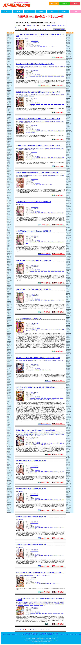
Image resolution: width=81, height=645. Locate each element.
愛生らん (9, 40)
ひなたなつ (68, 371)
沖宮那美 (68, 117)
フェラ (58, 76)
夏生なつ (9, 329)
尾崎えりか (68, 123)
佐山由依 (9, 232)
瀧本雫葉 (9, 289)
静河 (67, 245)
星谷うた (9, 389)
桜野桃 (8, 205)
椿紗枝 (8, 310)
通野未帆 (68, 307)
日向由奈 (68, 373)
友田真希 (68, 313)
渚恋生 (8, 326)
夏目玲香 (9, 333)
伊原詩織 (22, 435)
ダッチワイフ (9, 634)
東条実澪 (9, 312)
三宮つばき (68, 240)
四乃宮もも (9, 243)
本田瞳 (67, 403)
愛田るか (9, 35)
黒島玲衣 (68, 197)
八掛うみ (68, 480)
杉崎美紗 (9, 270)
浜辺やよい (9, 365)
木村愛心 (68, 176)
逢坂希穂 (9, 133)
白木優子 (68, 259)
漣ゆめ (27, 67)
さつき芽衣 (68, 237)
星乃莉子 (68, 398)
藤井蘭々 (68, 384)
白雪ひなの (9, 264)
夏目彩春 (68, 326)
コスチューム (61, 634)
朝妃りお (9, 58)
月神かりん (9, 304)
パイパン (55, 104)
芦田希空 (9, 61)
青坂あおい (9, 43)
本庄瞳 (49, 360)
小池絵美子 (30, 360)
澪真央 (8, 424)
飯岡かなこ (41, 433)
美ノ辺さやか (10, 446)
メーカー (29, 11)
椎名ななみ (9, 235)
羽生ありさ (57, 434)
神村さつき (9, 154)
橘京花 (67, 286)
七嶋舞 (67, 331)
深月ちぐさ (50, 602)
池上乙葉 (9, 101)
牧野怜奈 (9, 405)
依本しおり (68, 502)
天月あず (68, 69)
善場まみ (9, 285)
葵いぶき (68, 40)
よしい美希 (44, 360)
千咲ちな (9, 299)
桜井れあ (9, 202)
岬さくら (68, 421)
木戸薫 (8, 166)
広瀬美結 (68, 379)
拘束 (38, 399)
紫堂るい (9, 238)
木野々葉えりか (10, 182)
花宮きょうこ (69, 360)
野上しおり (9, 350)
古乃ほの (68, 393)
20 (45, 29)
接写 (51, 184)
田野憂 (67, 291)
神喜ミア (9, 176)
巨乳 (41, 46)
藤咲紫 (41, 602)
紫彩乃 (26, 66)
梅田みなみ (9, 130)
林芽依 (8, 368)
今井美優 (9, 122)
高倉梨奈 (58, 94)
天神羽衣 (9, 70)
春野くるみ (9, 371)
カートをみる (75, 3)
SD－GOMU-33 (34, 607)
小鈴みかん (68, 206)
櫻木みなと (9, 203)
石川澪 (67, 85)
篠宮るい (9, 245)
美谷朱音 (68, 429)
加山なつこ (27, 94)
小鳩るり (9, 184)
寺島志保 (26, 176)
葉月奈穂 (25, 175)
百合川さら (27, 435)
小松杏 (67, 213)
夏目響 (67, 328)
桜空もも (68, 227)
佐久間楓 (41, 603)
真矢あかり (21, 94)
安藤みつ (9, 94)
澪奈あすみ (9, 422)
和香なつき (9, 507)
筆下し (29, 614)
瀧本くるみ (9, 288)
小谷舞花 (9, 179)
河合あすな (68, 157)
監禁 (35, 399)
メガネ (35, 330)
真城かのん (9, 406)
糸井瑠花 (68, 101)
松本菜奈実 (68, 411)
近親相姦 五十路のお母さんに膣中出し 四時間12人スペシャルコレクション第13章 (38, 92)
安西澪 (8, 91)
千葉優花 (9, 301)
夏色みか (9, 328)
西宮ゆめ (68, 341)
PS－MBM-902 (34, 70)
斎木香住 (9, 190)
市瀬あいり (9, 110)
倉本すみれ (68, 187)
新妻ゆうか (9, 344)
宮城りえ (68, 448)
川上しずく (9, 155)
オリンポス (32, 579)
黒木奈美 (68, 194)
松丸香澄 (68, 408)
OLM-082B (33, 577)
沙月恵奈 (68, 234)
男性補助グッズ (50, 634)
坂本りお (9, 198)
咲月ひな (9, 221)
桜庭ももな (9, 206)
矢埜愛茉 (9, 480)
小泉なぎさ (9, 174)
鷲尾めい (68, 510)
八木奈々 (68, 475)
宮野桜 (8, 452)
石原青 (67, 88)
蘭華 (67, 504)
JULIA (67, 251)
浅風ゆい (9, 50)
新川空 (8, 88)
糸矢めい (9, 115)
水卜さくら (68, 416)
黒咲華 (67, 195)
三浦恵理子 (31, 434)
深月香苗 (9, 440)
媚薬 (41, 399)
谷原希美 (41, 434)
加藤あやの (68, 149)
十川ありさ (9, 313)
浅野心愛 (9, 54)
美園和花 (68, 427)
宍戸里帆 (68, 243)
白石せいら (9, 253)
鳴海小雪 (9, 341)
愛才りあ (68, 38)
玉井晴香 (9, 294)
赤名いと (68, 48)
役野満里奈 (68, 476)
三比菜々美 (9, 448)
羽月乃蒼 (68, 366)
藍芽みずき (68, 34)
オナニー (51, 329)
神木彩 (67, 154)
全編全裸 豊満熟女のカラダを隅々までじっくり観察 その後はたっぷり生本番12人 (38, 172)
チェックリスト (64, 3)
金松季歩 (68, 150)
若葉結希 (9, 510)
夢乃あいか (68, 492)
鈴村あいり (68, 270)
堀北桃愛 (9, 397)
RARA (8, 505)
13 (28, 29)
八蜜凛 (67, 355)
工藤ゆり (68, 182)
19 (43, 29)
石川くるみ (9, 104)
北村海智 (68, 171)
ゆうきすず (9, 492)
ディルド (24, 634)
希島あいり (68, 166)
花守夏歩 (68, 361)
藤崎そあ (9, 385)
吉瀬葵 (8, 165)
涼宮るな (9, 278)
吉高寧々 (68, 497)
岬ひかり (9, 429)
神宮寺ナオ (68, 264)
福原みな (68, 382)
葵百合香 (68, 43)
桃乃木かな (68, 468)
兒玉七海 (68, 208)
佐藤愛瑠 (9, 224)
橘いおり (9, 291)
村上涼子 (40, 66)
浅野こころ (68, 56)
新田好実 (9, 349)
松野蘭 (8, 414)
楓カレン (68, 138)
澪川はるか (9, 421)
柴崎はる (68, 249)
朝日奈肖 (9, 56)
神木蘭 (8, 152)
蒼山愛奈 (9, 48)
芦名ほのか (68, 59)
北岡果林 (68, 168)
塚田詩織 (54, 360)
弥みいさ (9, 77)
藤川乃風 (9, 384)
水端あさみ (68, 425)
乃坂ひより (68, 349)
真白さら (9, 409)
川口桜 (8, 158)
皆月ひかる (68, 437)
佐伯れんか (9, 194)
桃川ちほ (9, 465)
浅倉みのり (9, 51)
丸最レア (68, 413)
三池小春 (68, 414)
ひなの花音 (9, 376)
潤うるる (9, 249)
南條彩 (67, 336)
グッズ (75, 11)
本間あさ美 (9, 401)
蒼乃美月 (9, 45)
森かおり (9, 472)
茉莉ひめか (9, 416)
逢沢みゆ (68, 37)
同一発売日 (37, 45)
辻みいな (9, 309)
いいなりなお (10, 96)
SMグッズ (35, 634)
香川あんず (9, 146)
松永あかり (9, 413)
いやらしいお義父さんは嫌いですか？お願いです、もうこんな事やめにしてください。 (39, 572)
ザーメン (34, 472)
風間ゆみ (50, 175)
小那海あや (68, 130)
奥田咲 (67, 118)
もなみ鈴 (68, 462)
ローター (20, 634)
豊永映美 (38, 94)
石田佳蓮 (68, 86)
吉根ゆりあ (68, 500)
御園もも (9, 438)
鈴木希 (8, 275)
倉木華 (67, 186)
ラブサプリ (56, 634)
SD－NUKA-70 (34, 465)
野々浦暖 (68, 350)
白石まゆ (9, 256)
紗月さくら (9, 218)
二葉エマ (68, 390)
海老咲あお (68, 110)
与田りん (9, 504)
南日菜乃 (68, 441)
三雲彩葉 (9, 427)
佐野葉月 (9, 227)
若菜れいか (9, 508)
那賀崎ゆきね (69, 315)
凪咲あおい (9, 325)
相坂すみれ (9, 34)
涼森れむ (68, 272)
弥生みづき (68, 484)
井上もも (9, 120)
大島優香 (68, 112)
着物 (49, 212)
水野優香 (26, 434)
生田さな (9, 98)
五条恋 (67, 205)
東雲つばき (9, 240)
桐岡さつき (32, 575)
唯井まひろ (68, 283)
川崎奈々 (9, 160)
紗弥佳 (8, 230)
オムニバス (32, 76)
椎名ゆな (68, 241)
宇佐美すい (9, 128)
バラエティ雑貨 (78, 634)
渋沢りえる (9, 246)
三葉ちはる (68, 432)
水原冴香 (9, 433)
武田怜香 (68, 281)
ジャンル (41, 11)
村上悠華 (68, 457)
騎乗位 (59, 104)
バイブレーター (15, 634)
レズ (35, 46)
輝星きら (9, 168)
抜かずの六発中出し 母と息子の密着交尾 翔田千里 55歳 (31, 460)
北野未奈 (68, 170)
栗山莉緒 (68, 189)
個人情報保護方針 (43, 633)
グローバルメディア (34, 42)
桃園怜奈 (68, 464)
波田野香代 (57, 603)
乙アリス (68, 128)
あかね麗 (68, 50)
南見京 (8, 443)
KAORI (59, 175)
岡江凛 (40, 360)
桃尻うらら (9, 468)
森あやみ (68, 470)
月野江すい (68, 294)
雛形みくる (9, 374)
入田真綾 (68, 106)
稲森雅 (8, 118)
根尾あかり (68, 347)
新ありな (68, 78)
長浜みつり (68, 320)
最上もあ (9, 462)
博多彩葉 (9, 353)
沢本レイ (57, 66)
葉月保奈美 (9, 358)
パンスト (72, 634)
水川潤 (67, 422)
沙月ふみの (68, 235)
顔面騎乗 (55, 471)
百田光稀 (68, 465)
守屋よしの (9, 475)
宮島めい (68, 451)
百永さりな (68, 467)
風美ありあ (9, 147)
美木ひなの (68, 417)
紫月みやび (9, 237)
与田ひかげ (9, 502)
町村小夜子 (26, 575)
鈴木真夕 (68, 267)
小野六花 (68, 134)
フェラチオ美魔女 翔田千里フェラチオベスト (28, 318)
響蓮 (8, 377)
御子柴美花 (26, 605)
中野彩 (61, 66)
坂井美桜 (9, 195)
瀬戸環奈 (68, 277)
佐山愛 (67, 238)
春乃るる (68, 368)
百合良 (8, 500)
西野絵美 (68, 339)
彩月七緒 (9, 219)
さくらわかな (69, 229)
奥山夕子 (26, 96)
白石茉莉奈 (68, 256)
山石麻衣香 (9, 481)
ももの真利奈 (10, 470)
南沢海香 (68, 438)
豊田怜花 (9, 315)
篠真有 (67, 248)
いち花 (8, 109)
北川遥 (8, 162)
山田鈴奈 (9, 486)
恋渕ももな (68, 198)
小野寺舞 (68, 133)
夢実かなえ (9, 499)
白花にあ (9, 267)
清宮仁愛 (68, 179)
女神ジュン (9, 460)
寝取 (48, 583)
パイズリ (33, 105)
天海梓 (31, 605)
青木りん (55, 175)
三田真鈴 (68, 430)
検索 (52, 11)
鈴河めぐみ (9, 273)
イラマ (46, 329)
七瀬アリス (68, 333)
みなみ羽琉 (68, 440)
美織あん (9, 425)
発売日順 (54, 25)
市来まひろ (68, 93)
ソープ (48, 443)
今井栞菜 (68, 104)
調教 (44, 399)
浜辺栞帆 (68, 363)
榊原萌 (67, 219)
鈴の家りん (68, 269)
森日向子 (68, 473)
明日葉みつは (69, 58)
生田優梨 (9, 99)
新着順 (48, 25)
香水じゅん (68, 147)
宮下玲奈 (68, 449)
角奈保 (67, 275)
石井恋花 (9, 102)
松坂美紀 (45, 175)
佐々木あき (68, 230)
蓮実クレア (68, 352)
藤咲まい (9, 387)
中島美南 (9, 317)
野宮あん (9, 352)
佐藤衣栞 (9, 222)
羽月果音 (9, 357)
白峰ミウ (68, 262)
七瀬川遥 (9, 334)
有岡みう (68, 80)
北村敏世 (47, 94)
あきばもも (68, 54)
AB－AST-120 (34, 98)
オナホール (3, 634)
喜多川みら (9, 163)
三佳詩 (8, 456)
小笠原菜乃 (9, 134)
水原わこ (9, 435)
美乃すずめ (68, 446)
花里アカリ (9, 363)
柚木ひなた (9, 496)
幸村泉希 (9, 494)
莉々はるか (68, 505)
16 (35, 29)
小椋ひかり (9, 138)
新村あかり (68, 337)
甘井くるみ (9, 69)
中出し (55, 76)
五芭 (67, 99)
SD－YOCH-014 (34, 207)
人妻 (37, 76)
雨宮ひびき (68, 72)
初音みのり (68, 358)
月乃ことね (9, 307)
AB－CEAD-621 (34, 392)
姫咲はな (68, 376)
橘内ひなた (68, 288)
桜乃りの (68, 222)
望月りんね (9, 441)
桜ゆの (8, 211)
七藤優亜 (9, 337)
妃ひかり (68, 165)
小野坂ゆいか (69, 131)
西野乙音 (9, 345)
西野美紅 (9, 347)
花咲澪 (8, 361)
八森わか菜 (68, 483)
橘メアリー (68, 289)
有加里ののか (69, 53)
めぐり (67, 459)
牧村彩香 (37, 434)
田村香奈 (9, 296)
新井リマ (68, 75)
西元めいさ (68, 344)
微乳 (58, 398)
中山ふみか (68, 323)
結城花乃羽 (9, 491)
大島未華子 (20, 96)
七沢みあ (68, 329)
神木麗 (67, 155)
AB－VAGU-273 (34, 437)
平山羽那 (9, 381)
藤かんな (68, 385)
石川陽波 (9, 106)
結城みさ (36, 433)
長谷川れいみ (10, 355)
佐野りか (9, 229)
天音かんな (9, 75)
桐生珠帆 (46, 603)
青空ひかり (68, 45)
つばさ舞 (68, 301)
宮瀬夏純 (9, 449)
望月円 (8, 464)
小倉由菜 (68, 120)
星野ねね (9, 392)
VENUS (32, 438)
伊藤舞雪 (68, 102)
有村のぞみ (68, 83)
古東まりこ (9, 181)
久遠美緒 (9, 170)
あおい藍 (9, 42)
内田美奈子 (21, 66)
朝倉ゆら (9, 53)
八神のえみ (9, 476)
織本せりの (56, 602)
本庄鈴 (67, 401)
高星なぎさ (9, 286)
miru (67, 454)
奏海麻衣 (9, 150)
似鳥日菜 (68, 345)
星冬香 (8, 393)
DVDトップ (6, 11)
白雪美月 (9, 265)
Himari (67, 374)
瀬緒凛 (8, 283)
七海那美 (9, 339)
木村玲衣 (68, 178)
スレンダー (50, 76)
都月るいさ (68, 309)
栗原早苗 (9, 171)
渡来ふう (68, 512)
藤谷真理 (21, 176)
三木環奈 (9, 234)
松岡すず (9, 411)
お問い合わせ (54, 3)
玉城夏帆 (68, 293)
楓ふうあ (68, 139)
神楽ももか (68, 141)
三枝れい (68, 218)
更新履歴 (64, 11)
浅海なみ (9, 59)
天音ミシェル (10, 78)
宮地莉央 (9, 451)
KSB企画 (32, 180)
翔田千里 (21, 38)
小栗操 (67, 122)
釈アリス (9, 248)
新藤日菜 (9, 269)
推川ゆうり (68, 125)
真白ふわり (68, 405)
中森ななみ (9, 323)
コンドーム (45, 634)
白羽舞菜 (9, 259)
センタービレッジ (34, 208)
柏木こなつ (68, 146)
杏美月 (20, 175)
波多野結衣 (46, 433)
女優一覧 (18, 11)
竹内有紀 (68, 280)
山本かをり (36, 603)
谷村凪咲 (9, 293)
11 (23, 29)
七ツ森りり (68, 334)
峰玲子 (8, 445)
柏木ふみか (9, 149)
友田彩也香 (68, 312)
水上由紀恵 (52, 94)
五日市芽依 (68, 96)
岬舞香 (8, 430)
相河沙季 (45, 602)
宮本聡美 (9, 454)
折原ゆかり (20, 434)
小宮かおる (9, 189)
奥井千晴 (9, 136)
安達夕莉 (68, 62)
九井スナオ (68, 200)
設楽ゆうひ (68, 246)
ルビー (31, 99)
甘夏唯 (8, 74)
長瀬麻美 (68, 317)
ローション (48, 46)
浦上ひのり (9, 131)
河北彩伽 (68, 160)
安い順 (59, 25)
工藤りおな (20, 605)
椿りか (67, 299)
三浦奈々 (9, 419)
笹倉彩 (8, 214)
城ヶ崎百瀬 (9, 251)
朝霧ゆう (40, 175)
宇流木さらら (69, 107)
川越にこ (68, 162)
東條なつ (68, 305)
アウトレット (54, 46)
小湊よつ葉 (68, 214)
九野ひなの (68, 184)
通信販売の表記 (36, 633)
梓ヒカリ (68, 61)
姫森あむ (9, 379)
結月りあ (68, 491)
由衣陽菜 (9, 489)
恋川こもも (9, 173)
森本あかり (9, 473)
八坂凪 (8, 478)
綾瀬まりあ (9, 85)
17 (38, 29)
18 (40, 29)
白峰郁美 (9, 262)
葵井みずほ (9, 38)
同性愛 (31, 46)
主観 (55, 329)
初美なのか (9, 360)
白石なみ (9, 254)
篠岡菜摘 (41, 605)
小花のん (68, 136)
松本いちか (68, 409)
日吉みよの (51, 603)
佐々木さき (68, 232)
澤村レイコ (45, 66)
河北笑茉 (9, 157)
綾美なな (9, 86)
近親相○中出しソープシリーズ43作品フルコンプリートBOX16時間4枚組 (35, 430)
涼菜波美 (9, 277)
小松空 (8, 186)
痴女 (57, 329)
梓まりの (9, 62)
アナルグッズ (29, 634)
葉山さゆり (68, 365)
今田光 (8, 123)
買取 (57, 633)
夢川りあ (9, 497)
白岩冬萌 (9, 257)
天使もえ (68, 67)
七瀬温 (8, 336)
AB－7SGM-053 (34, 41)
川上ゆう (26, 38)
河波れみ (20, 603)
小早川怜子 (68, 210)
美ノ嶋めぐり (69, 445)
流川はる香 (68, 507)
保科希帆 (9, 390)
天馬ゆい (68, 302)
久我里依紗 (30, 603)
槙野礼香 (9, 403)
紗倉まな (68, 224)
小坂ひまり (68, 202)
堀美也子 (42, 94)
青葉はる (9, 46)
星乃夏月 (68, 397)
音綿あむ (9, 144)
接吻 (38, 46)
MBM (31, 71)
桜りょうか (9, 213)
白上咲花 (68, 257)
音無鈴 (8, 142)
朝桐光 (62, 434)
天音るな (9, 80)
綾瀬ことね (9, 83)
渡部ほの (9, 512)
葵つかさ (68, 42)
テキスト (32, 25)
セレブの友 (32, 324)
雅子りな (68, 142)
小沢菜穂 (9, 139)
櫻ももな (9, 210)
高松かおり (31, 96)
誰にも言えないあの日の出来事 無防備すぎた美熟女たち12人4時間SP (35, 64)
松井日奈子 (68, 406)
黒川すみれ (68, 192)
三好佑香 (9, 457)
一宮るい (9, 114)
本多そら (9, 400)
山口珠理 (59, 360)
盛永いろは (9, 321)
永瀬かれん (9, 318)
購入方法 (26, 633)
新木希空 (68, 77)
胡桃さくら (68, 190)
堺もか (8, 197)
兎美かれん (9, 126)
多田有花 (68, 285)
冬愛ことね (68, 304)
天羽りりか (68, 66)
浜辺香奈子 (36, 605)
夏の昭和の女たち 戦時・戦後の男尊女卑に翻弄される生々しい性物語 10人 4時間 (38, 358)
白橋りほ (68, 261)
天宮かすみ (9, 82)
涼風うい (9, 272)
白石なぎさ (68, 254)
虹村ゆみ (68, 342)
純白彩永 (9, 408)
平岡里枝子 (68, 377)
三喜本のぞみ (53, 433)
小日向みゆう (69, 211)
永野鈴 (67, 318)
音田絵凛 (9, 141)
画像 (28, 25)
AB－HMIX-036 (34, 364)
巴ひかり (68, 310)
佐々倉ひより (10, 216)
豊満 (44, 46)
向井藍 (20, 360)
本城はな (9, 398)
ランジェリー (67, 634)
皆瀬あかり (68, 435)
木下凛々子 (68, 174)
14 (31, 29)
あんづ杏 (9, 93)
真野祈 (8, 417)
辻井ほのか (68, 297)
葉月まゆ (68, 357)
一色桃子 (68, 98)
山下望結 (9, 484)
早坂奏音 (9, 366)
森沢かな (68, 472)
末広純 (67, 265)
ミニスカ (31, 399)
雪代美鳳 (68, 488)
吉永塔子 (68, 499)
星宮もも (9, 395)
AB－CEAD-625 (34, 323)
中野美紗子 (22, 67)
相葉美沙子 (9, 37)
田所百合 (31, 602)
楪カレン (68, 489)
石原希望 (68, 90)
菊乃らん (68, 163)
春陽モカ (68, 369)
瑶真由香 (9, 373)
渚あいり (68, 325)
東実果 (8, 66)
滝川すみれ (68, 278)
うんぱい (68, 109)
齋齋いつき (9, 192)
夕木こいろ (68, 486)
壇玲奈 (8, 297)
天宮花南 (68, 70)
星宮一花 (68, 400)
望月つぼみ (68, 460)
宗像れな (9, 459)
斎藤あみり (68, 216)
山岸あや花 (68, 481)
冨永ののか (36, 602)
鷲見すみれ (9, 280)
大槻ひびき (68, 114)
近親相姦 (38, 104)
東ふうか (9, 64)
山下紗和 (9, 483)
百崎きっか (9, 467)
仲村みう (68, 321)
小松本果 (9, 187)
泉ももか (9, 107)
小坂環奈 (9, 178)
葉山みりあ (9, 369)
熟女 (40, 76)
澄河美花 (68, 273)
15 (33, 29)
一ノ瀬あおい (10, 112)
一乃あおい (68, 94)
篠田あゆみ (51, 434)
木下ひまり (68, 173)
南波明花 (9, 342)
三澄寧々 (9, 437)
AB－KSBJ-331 (34, 179)
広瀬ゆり (68, 381)
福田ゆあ (9, 382)
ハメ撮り (38, 398)
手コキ (59, 212)
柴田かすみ (51, 66)
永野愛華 (25, 603)
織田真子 (68, 126)
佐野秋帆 (9, 226)
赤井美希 (68, 46)
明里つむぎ (68, 51)
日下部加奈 (68, 181)
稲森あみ (9, 117)
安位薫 (67, 478)
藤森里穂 (68, 387)
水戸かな (68, 433)
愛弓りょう (68, 74)
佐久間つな (9, 200)
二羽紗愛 (68, 392)
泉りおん (68, 91)
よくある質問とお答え (51, 633)
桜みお (8, 208)
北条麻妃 (36, 66)
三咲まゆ (9, 432)
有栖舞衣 (68, 82)
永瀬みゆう (9, 320)
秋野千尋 (46, 434)
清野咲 (8, 281)
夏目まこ (9, 331)
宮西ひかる (68, 452)
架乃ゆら (68, 152)
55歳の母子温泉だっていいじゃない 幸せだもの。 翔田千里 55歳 (33, 202)
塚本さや (9, 302)
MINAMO (68, 443)
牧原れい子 (39, 435)
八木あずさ (35, 175)
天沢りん (9, 72)
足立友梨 (68, 64)
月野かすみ (68, 296)
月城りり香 (9, 305)
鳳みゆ (67, 115)
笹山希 (17, 435)
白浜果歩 (9, 261)
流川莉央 (68, 508)
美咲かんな (68, 419)
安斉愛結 (9, 90)
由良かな (68, 494)
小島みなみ (68, 203)
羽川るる (9, 125)
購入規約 (30, 633)
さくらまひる (69, 226)
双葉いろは (68, 389)
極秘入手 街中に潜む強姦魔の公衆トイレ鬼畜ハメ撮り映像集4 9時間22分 (36, 387)
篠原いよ (9, 241)
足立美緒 (9, 67)
